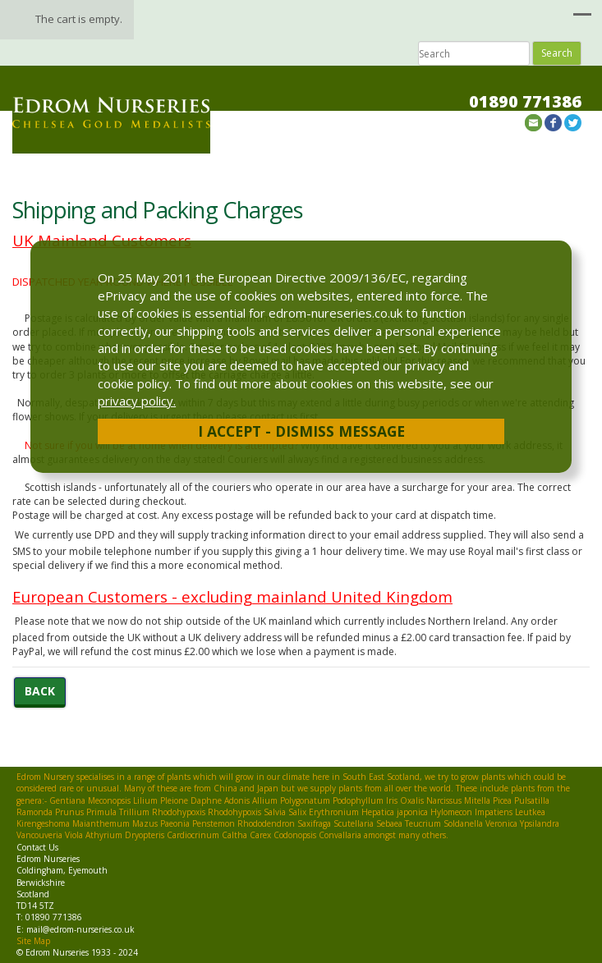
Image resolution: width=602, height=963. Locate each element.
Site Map (33, 941)
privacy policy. (137, 400)
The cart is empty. (78, 18)
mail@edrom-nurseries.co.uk (80, 929)
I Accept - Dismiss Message (301, 431)
